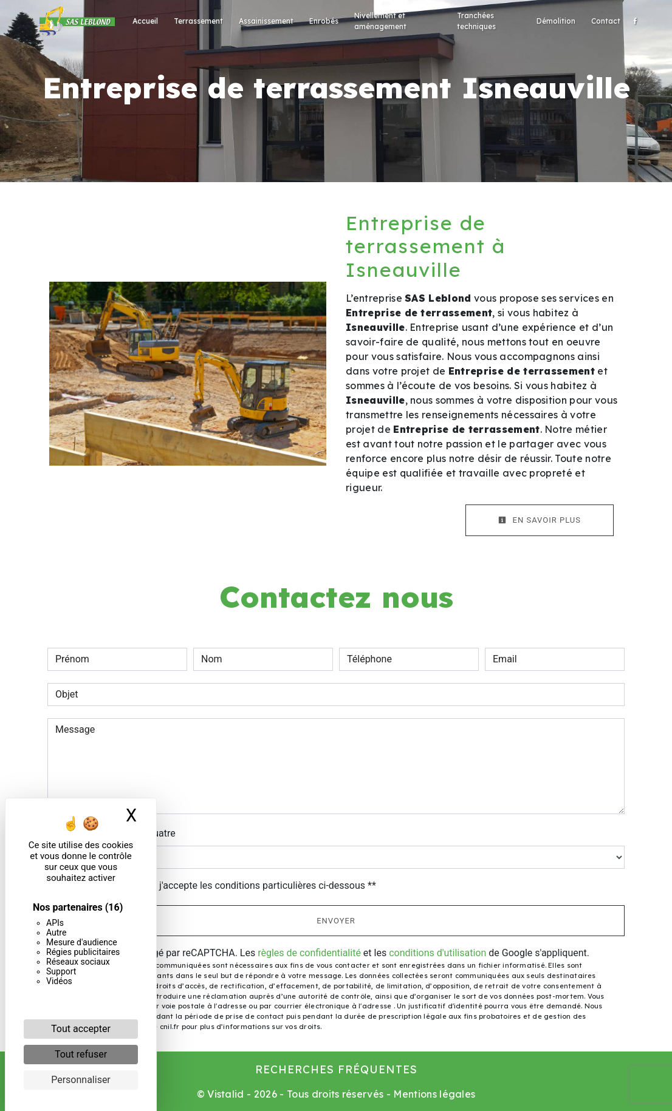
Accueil (145, 20)
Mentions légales (433, 1094)
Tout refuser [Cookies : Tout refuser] (81, 1054)
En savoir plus (539, 520)
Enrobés (323, 20)
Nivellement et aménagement (380, 21)
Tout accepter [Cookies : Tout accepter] (81, 1029)
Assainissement (266, 20)
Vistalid (225, 1094)
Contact (605, 20)
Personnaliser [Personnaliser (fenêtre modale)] (81, 1080)
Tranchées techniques (476, 21)
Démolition (556, 20)
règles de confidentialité (309, 953)
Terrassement (198, 20)
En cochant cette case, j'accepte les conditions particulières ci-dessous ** (218, 885)
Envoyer (336, 920)
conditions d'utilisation (437, 953)
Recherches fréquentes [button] (336, 1069)
